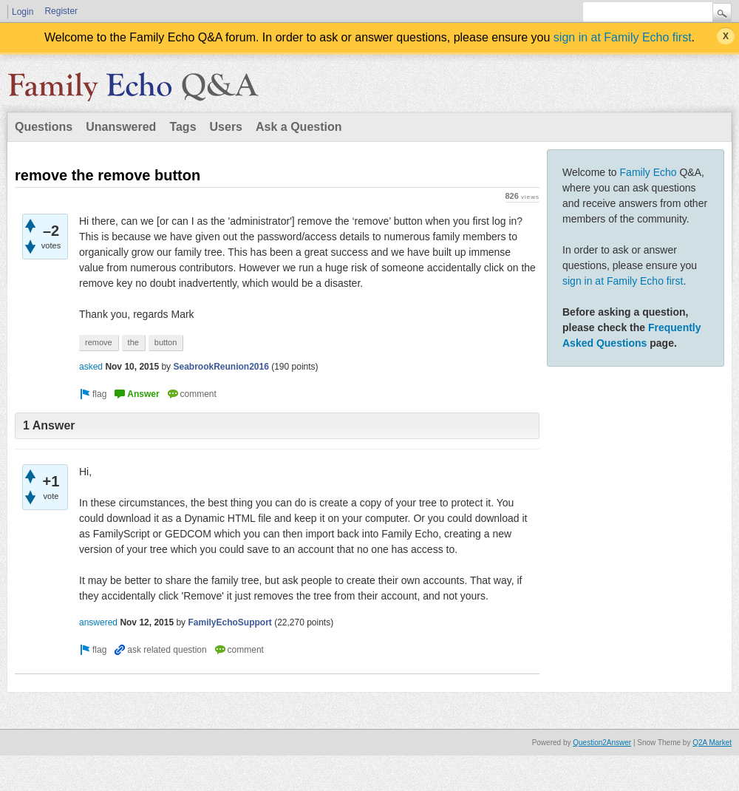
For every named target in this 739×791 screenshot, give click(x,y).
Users (226, 126)
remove (98, 342)
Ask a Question (298, 126)
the (133, 342)
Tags (182, 126)
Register (61, 11)
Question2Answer (602, 743)
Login (22, 12)
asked (91, 366)
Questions (43, 126)
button (165, 342)
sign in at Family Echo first (623, 37)
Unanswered (121, 126)
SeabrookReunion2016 (220, 366)
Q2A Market (712, 743)
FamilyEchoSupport (229, 622)
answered (98, 622)
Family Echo (648, 172)
